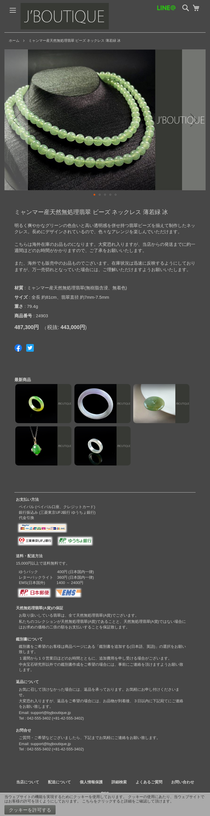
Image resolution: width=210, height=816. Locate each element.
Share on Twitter (30, 348)
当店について (27, 782)
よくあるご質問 (149, 782)
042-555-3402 (39, 718)
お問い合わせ (182, 782)
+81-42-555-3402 (68, 718)
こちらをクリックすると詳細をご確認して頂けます (126, 801)
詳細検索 (119, 782)
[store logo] (65, 16)
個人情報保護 (91, 782)
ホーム (14, 41)
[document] (105, 805)
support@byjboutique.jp (51, 712)
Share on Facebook (18, 348)
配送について (59, 782)
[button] (16, 119)
